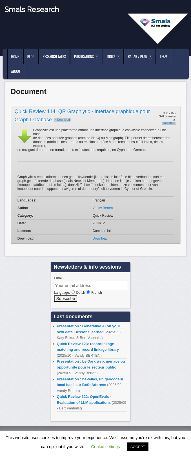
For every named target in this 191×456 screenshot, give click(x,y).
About (16, 71)
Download (100, 238)
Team (163, 56)
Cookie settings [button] (105, 446)
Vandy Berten (103, 208)
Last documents (73, 316)
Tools (110, 56)
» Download (62, 119)
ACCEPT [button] (137, 447)
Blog (31, 56)
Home (15, 56)
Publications (84, 56)
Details (168, 123)
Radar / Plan (137, 56)
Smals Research (31, 9)
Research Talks (54, 56)
